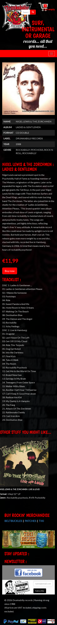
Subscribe (39, 591)
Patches (30, 520)
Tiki (41, 520)
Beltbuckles (13, 520)
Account (27, 4)
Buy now (10, 270)
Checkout (21, 7)
